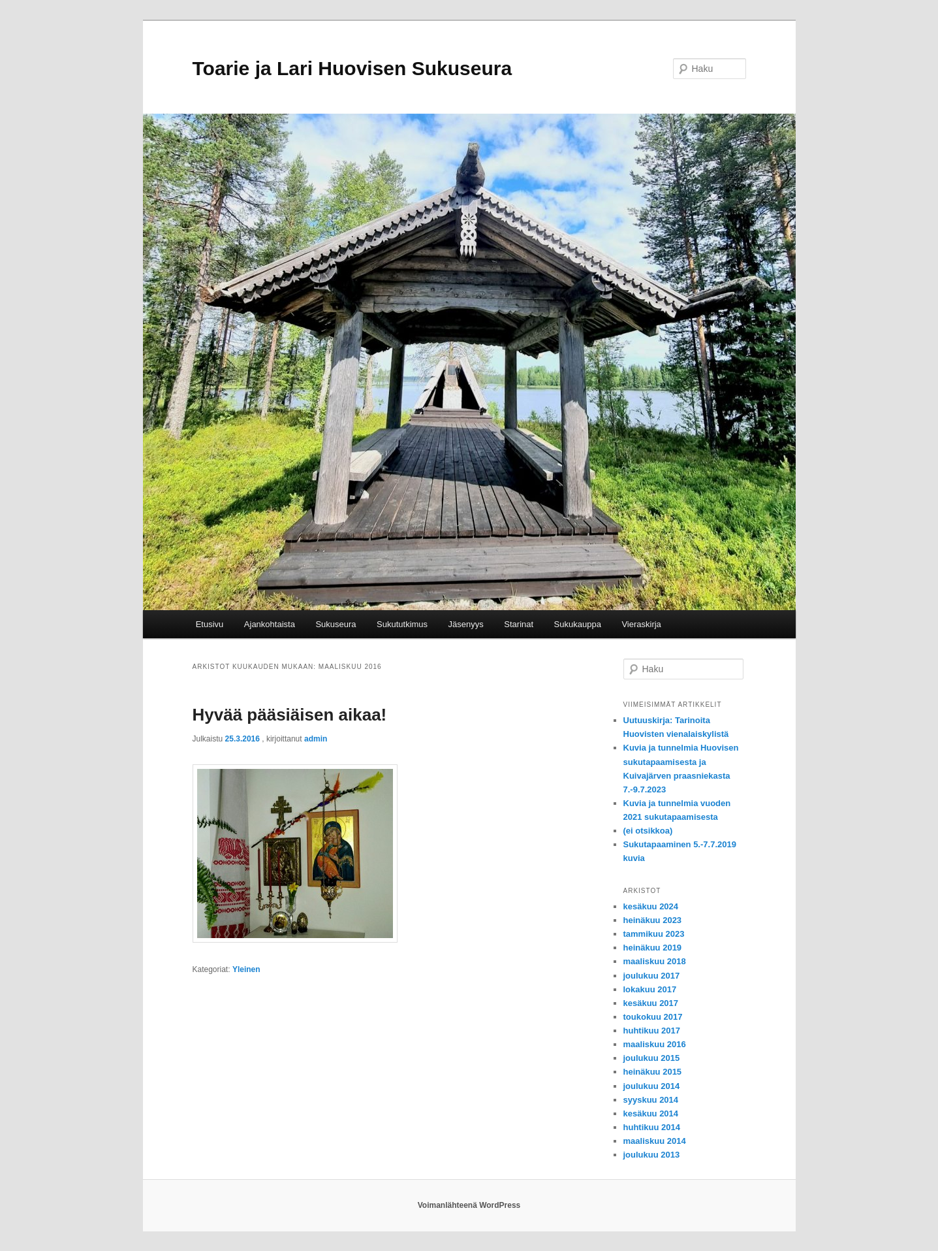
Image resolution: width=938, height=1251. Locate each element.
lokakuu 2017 (650, 989)
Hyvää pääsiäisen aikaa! (290, 714)
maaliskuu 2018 (654, 961)
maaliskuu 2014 (654, 1141)
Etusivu (210, 624)
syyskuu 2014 (651, 1100)
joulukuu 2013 (651, 1155)
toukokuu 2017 (653, 1017)
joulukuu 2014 (651, 1086)
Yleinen (246, 969)
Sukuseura (335, 624)
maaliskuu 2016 (654, 1044)
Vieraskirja (641, 624)
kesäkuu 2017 (651, 1003)
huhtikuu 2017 (651, 1030)
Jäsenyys (466, 624)
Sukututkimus (402, 624)
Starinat (518, 624)
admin (315, 738)
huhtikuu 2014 (651, 1127)
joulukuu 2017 (651, 976)
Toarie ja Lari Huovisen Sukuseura (352, 68)
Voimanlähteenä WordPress (469, 1205)
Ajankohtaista (269, 624)
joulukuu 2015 (651, 1058)
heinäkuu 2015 (652, 1072)
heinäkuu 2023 (652, 920)
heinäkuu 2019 (652, 947)
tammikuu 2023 (654, 934)
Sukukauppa (577, 624)
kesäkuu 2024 (651, 906)
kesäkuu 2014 (651, 1113)
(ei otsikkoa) (648, 831)
